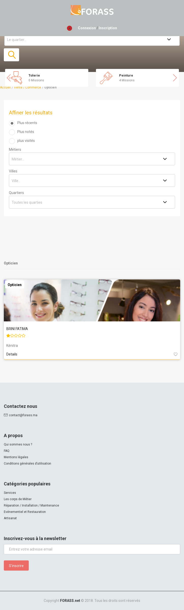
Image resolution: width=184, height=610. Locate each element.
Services (10, 493)
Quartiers (16, 193)
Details (11, 354)
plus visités (26, 141)
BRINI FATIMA (17, 329)
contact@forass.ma (23, 415)
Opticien (15, 285)
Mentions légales (16, 457)
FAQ (6, 451)
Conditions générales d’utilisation (27, 463)
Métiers (15, 149)
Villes (13, 171)
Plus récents (27, 123)
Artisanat (10, 518)
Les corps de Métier (18, 499)
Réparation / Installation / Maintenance (31, 505)
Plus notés (25, 132)
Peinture (126, 75)
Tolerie (34, 75)
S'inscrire (16, 566)
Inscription (108, 28)
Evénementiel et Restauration (25, 512)
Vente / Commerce (27, 87)
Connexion (87, 28)
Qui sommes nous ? (18, 444)
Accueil (5, 87)
